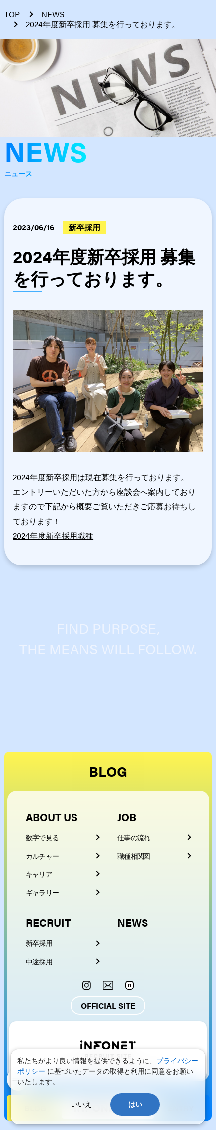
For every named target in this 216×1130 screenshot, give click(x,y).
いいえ (81, 1104)
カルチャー (42, 856)
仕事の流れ (133, 837)
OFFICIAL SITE (108, 1005)
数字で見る (42, 837)
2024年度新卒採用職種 (53, 535)
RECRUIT (48, 922)
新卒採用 (39, 943)
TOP (12, 14)
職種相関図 (133, 856)
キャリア (39, 874)
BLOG (108, 771)
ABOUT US (51, 816)
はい (135, 1104)
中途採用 (39, 961)
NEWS (53, 14)
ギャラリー (42, 892)
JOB (126, 816)
